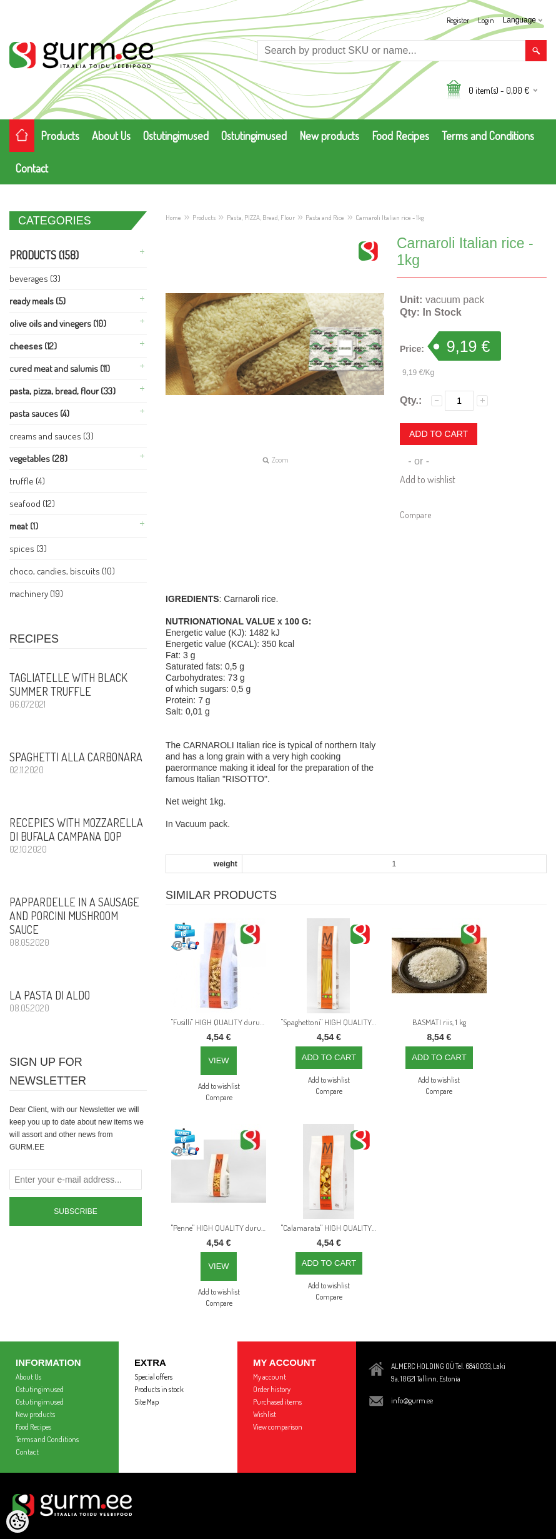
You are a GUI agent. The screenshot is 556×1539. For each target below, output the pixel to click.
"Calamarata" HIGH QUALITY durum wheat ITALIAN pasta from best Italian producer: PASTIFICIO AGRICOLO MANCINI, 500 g (331, 1228)
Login (486, 20)
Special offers (153, 1376)
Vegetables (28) (38, 458)
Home (173, 217)
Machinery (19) (36, 593)
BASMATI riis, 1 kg (439, 1022)
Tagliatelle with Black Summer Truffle (78, 690)
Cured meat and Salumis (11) (59, 368)
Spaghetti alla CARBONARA (78, 762)
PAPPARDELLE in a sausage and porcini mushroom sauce (78, 921)
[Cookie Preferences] (17, 1521)
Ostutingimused (176, 136)
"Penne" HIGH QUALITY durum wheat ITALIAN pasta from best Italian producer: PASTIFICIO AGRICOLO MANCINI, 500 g (221, 1228)
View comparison (277, 1426)
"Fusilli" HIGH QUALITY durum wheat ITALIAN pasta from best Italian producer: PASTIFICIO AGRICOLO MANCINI (221, 1022)
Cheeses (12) (33, 346)
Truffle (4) (27, 481)
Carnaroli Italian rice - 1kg (389, 217)
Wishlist (264, 1414)
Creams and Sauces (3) (51, 436)
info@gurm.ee (412, 1400)
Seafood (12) (32, 503)
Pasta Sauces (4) (39, 413)
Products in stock (159, 1389)
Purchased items (277, 1401)
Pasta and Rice (324, 217)
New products (329, 136)
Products (60, 136)
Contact (32, 168)
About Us (111, 136)
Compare (415, 514)
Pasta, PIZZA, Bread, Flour (261, 217)
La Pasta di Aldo (78, 1000)
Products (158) (44, 255)
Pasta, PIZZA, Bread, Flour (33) (62, 391)
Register (458, 20)
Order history (271, 1389)
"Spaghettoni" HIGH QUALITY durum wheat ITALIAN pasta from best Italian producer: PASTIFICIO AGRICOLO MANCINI (331, 1022)
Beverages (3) (35, 278)
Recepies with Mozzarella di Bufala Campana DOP (78, 835)
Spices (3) (28, 548)
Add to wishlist (427, 479)
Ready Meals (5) (37, 301)
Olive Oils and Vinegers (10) (57, 323)
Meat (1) (23, 526)
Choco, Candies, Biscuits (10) (62, 571)
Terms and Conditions (488, 136)
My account (269, 1376)
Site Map (146, 1401)
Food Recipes (400, 136)
